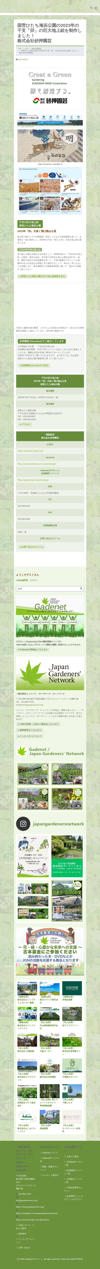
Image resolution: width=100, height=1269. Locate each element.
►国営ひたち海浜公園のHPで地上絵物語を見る (42, 276)
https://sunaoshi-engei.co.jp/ (31, 451)
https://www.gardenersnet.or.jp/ (30, 1207)
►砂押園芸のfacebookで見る (34, 365)
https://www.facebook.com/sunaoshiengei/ (37, 464)
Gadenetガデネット (34, 1259)
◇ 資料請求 (21, 1234)
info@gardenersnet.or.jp (32, 705)
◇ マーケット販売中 (49, 1175)
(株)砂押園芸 (23, 59)
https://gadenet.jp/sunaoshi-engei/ (33, 480)
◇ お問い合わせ (23, 1247)
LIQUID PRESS (76, 1259)
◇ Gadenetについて (49, 1153)
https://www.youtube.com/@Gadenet (32, 1220)
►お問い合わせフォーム (31, 547)
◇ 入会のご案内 (71, 1156)
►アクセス (25, 424)
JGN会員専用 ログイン (27, 580)
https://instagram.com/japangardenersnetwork (37, 1213)
